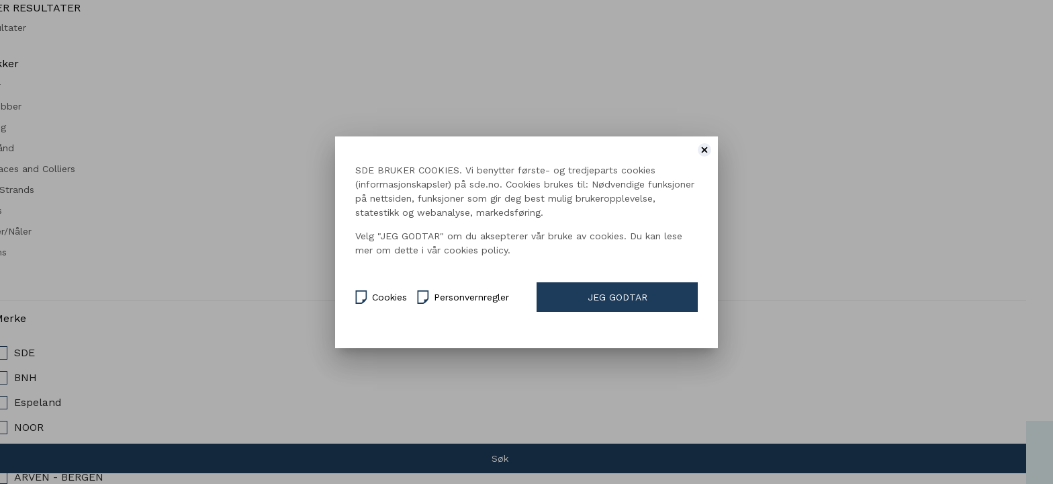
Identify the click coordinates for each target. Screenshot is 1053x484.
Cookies (381, 295)
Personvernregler (463, 295)
